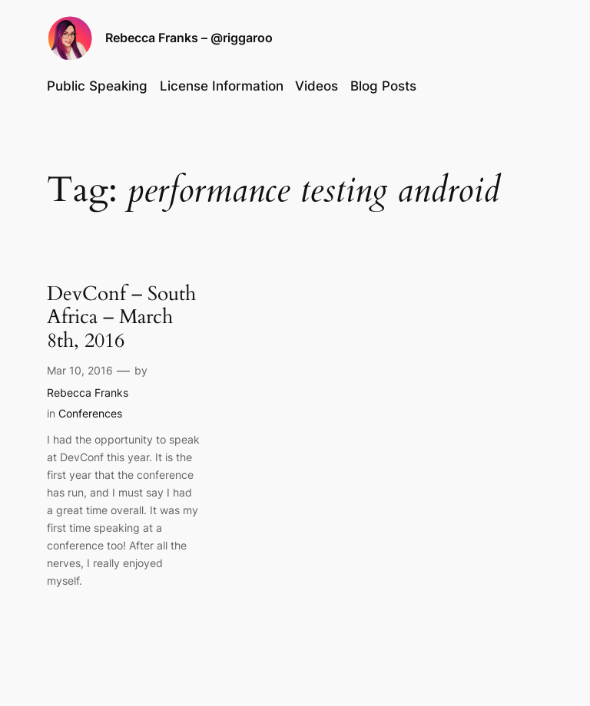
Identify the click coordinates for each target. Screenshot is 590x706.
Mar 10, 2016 (80, 370)
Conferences (90, 413)
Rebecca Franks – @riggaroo (189, 37)
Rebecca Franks (87, 392)
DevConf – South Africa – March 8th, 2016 (121, 317)
